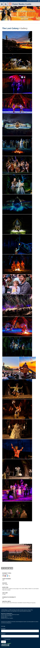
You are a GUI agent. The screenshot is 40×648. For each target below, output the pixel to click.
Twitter (7, 568)
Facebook (2, 568)
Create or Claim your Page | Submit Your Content (10, 614)
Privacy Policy (30, 609)
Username (3, 628)
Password (3, 633)
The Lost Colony (10, 28)
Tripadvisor (12, 568)
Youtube (9, 568)
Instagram (5, 568)
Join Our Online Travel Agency (6, 615)
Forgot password (7, 639)
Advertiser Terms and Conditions (7, 618)
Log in (3, 641)
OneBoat (9, 621)
